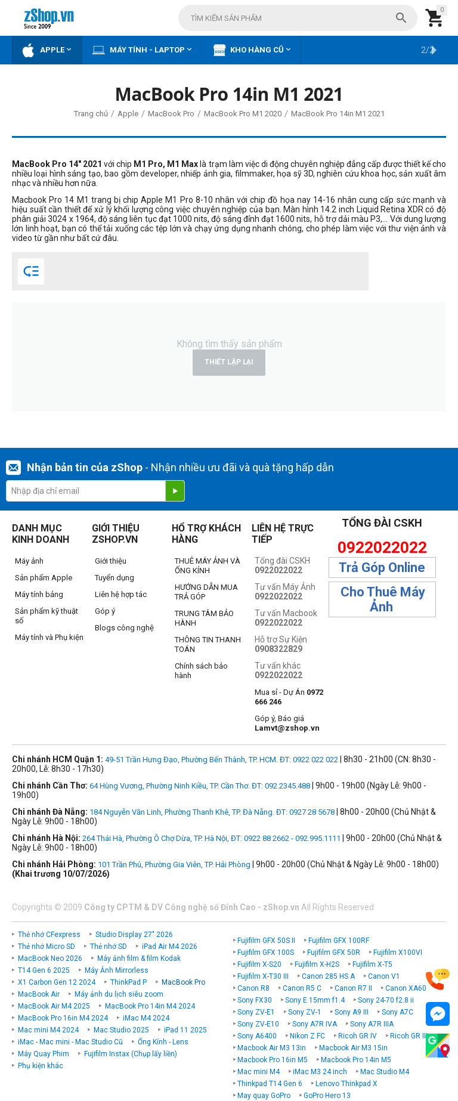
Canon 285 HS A (328, 976)
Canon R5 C (302, 988)
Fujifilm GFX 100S (265, 952)
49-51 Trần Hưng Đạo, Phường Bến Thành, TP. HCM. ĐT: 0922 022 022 (221, 759)
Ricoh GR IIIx (410, 1036)
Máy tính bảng (39, 594)
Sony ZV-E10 (258, 1024)
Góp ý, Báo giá (287, 723)
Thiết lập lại (229, 362)
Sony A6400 (257, 1036)
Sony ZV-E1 (256, 1012)
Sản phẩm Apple (43, 577)
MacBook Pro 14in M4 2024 (150, 1006)
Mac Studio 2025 (121, 1030)
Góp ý (105, 611)
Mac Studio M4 (384, 1072)
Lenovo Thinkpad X (346, 1084)
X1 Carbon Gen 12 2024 (56, 982)
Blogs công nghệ (124, 627)
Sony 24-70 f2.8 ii (386, 1000)
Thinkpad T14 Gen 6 (269, 1084)
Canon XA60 (405, 988)
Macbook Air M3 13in (271, 1048)
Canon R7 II (353, 988)
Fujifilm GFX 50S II (266, 940)
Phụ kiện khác (40, 1066)
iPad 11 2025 (185, 1030)
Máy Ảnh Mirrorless (116, 970)
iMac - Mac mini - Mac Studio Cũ (70, 1042)
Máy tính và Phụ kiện (49, 637)
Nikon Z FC (307, 1036)
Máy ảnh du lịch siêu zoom (119, 994)
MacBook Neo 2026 (50, 958)
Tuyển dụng (114, 577)
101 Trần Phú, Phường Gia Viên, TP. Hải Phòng (174, 864)
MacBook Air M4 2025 (54, 1006)
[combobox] (297, 18)
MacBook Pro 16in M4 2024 (63, 1018)
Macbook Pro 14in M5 (356, 1060)
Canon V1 (384, 976)
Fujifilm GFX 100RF (338, 940)
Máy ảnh (29, 560)
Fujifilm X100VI (397, 952)
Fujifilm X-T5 (372, 964)
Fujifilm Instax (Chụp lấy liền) (130, 1054)
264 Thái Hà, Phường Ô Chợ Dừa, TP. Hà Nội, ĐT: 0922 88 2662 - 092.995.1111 (211, 838)
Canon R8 (253, 988)
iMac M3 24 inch (320, 1072)
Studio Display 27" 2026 (134, 934)
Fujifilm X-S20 (259, 964)
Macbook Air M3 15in (353, 1048)
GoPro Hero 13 (327, 1095)
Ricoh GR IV (357, 1036)
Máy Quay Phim (43, 1054)
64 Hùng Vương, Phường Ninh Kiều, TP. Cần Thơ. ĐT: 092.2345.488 (199, 785)
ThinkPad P (128, 982)
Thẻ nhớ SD (108, 946)
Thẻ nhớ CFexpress (49, 934)
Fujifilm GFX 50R (333, 952)
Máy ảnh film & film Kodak (139, 958)
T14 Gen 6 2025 (44, 970)
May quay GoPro (263, 1095)
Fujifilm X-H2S (317, 964)
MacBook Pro (183, 982)
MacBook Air (39, 994)
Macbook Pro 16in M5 (272, 1060)
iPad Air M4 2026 (169, 946)
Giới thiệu (110, 560)
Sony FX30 (254, 1000)
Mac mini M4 (258, 1072)
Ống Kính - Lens (163, 1042)
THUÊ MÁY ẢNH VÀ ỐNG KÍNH (207, 565)
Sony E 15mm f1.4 (315, 1000)
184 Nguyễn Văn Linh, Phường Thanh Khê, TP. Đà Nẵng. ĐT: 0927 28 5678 (212, 812)
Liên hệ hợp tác (121, 594)
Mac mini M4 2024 (48, 1030)
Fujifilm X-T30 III (263, 976)
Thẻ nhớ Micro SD (46, 946)
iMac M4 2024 (146, 1018)
